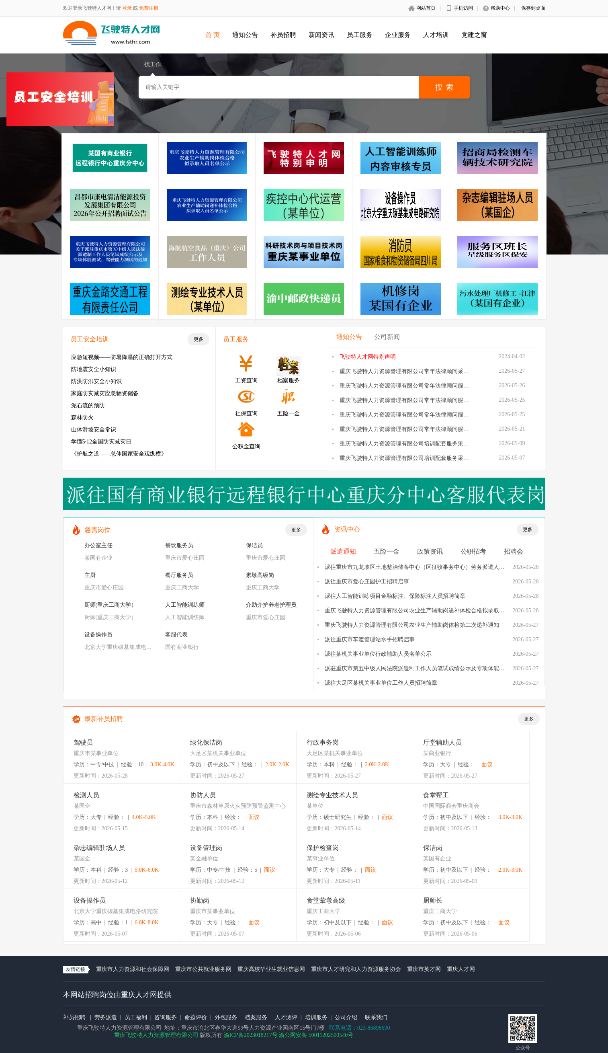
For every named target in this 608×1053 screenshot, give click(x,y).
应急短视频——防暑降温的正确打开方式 (121, 357)
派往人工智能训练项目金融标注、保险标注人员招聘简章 (395, 596)
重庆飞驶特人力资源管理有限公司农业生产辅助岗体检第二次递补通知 (412, 625)
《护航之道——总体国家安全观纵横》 (119, 454)
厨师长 (432, 900)
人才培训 (436, 34)
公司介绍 (346, 1017)
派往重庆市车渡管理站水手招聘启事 (370, 639)
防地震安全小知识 (93, 369)
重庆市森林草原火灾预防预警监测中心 (238, 806)
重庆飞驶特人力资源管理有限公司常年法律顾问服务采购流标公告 (421, 415)
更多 (198, 339)
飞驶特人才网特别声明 (368, 357)
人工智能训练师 (185, 605)
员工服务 (360, 34)
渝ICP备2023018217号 (251, 1035)
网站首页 (426, 8)
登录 (127, 8)
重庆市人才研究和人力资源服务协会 (356, 969)
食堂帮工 (436, 795)
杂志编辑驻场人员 (99, 847)
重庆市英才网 (424, 969)
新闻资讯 (321, 34)
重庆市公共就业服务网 (203, 969)
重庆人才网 (461, 969)
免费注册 (148, 8)
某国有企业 (98, 558)
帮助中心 (500, 8)
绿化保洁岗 (206, 742)
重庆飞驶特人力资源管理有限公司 (156, 1035)
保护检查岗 (323, 847)
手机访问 (463, 8)
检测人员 (86, 795)
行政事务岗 (323, 742)
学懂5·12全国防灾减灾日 (101, 442)
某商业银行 (437, 753)
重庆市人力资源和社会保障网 (132, 969)
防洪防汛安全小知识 (96, 381)
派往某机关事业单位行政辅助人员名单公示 (378, 654)
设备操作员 (98, 635)
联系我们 (376, 1017)
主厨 (90, 575)
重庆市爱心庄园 (185, 558)
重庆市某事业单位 (96, 753)
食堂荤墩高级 (326, 900)
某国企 (82, 806)
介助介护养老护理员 (271, 605)
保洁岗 (432, 847)
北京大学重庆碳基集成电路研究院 (126, 647)
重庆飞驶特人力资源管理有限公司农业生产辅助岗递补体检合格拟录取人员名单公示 (429, 611)
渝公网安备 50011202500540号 (316, 1035)
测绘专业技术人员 (332, 795)
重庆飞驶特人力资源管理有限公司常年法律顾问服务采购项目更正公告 (427, 386)
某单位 (315, 806)
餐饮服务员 (179, 545)
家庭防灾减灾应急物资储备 (105, 393)
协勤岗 (199, 900)
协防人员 (203, 795)
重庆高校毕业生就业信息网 (271, 969)
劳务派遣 (105, 1017)
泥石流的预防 (88, 405)
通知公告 (245, 34)
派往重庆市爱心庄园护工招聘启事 (367, 582)
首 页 (212, 34)
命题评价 (195, 1017)
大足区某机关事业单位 (218, 753)
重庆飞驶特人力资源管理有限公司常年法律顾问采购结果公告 (415, 371)
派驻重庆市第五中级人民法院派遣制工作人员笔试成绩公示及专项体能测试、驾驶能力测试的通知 (446, 668)
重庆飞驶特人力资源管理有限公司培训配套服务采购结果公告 (415, 444)
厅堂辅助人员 (442, 742)
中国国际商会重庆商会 (451, 806)
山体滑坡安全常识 (93, 430)
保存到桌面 (533, 8)
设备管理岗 (206, 847)
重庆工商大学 (182, 588)
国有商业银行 (182, 647)
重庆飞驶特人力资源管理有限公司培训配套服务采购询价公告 (415, 458)
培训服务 (316, 1017)
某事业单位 (321, 859)
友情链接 (75, 969)
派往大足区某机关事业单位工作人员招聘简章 (381, 683)
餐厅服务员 (179, 575)
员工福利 (136, 1017)
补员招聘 (283, 34)
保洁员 (254, 545)
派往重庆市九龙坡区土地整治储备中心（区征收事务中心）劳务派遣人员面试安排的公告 (434, 567)
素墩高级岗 (260, 575)
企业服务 (398, 34)
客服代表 (176, 635)
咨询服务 (165, 1017)
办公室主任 (98, 545)
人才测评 (286, 1017)
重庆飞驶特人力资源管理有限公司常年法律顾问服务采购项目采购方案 (427, 400)
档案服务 (256, 1017)
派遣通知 (343, 551)
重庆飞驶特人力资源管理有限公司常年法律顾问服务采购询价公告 (421, 429)
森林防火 (82, 418)
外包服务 (226, 1017)
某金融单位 (204, 859)
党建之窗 (474, 34)
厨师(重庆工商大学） (110, 605)
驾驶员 (83, 742)
